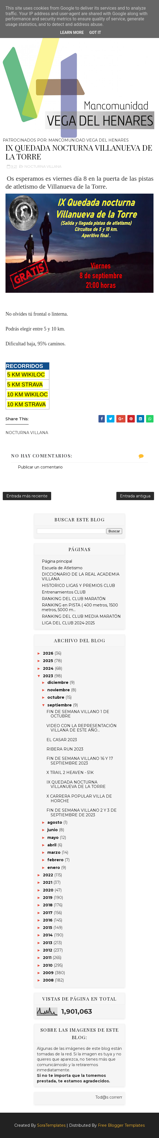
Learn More (72, 32)
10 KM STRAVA (26, 404)
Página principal (57, 561)
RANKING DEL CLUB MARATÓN (74, 598)
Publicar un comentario (40, 467)
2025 (48, 660)
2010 (48, 965)
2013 (48, 942)
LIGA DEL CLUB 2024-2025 (68, 623)
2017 (48, 912)
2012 (48, 950)
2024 (49, 668)
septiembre (60, 705)
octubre (56, 697)
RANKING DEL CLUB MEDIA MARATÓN (81, 616)
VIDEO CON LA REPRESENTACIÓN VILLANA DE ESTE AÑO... (81, 728)
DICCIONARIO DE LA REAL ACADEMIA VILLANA (80, 576)
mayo (53, 837)
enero (54, 867)
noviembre (59, 689)
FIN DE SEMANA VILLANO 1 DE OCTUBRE (77, 714)
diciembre (58, 682)
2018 (48, 905)
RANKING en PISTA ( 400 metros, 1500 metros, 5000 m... (80, 607)
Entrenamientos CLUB (64, 592)
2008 (49, 980)
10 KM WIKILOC (27, 394)
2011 (48, 957)
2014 (48, 935)
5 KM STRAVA (25, 384)
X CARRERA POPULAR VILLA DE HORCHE (79, 798)
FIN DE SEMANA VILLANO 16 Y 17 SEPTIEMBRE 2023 (79, 761)
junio (53, 829)
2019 (48, 897)
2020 (48, 890)
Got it (95, 32)
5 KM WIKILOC (26, 375)
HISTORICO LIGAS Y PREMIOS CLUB (78, 585)
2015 (48, 927)
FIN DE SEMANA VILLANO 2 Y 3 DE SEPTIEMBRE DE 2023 (81, 812)
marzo (54, 852)
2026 (48, 653)
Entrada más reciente (27, 496)
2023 (48, 675)
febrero (56, 859)
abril (52, 844)
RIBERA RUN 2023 (64, 749)
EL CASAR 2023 (61, 739)
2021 (48, 882)
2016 (48, 920)
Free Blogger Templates (121, 1125)
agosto (55, 822)
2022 (48, 875)
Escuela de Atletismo (62, 567)
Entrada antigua (135, 496)
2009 (49, 972)
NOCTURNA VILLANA (42, 166)
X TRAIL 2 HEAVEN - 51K (70, 772)
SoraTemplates (51, 1125)
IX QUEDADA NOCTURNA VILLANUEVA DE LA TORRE (76, 784)
